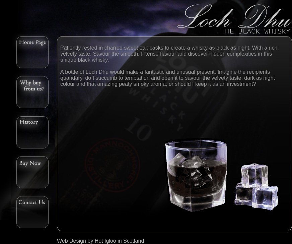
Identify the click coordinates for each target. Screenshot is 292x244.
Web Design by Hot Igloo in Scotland (100, 241)
